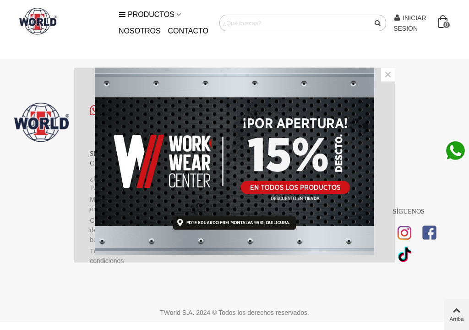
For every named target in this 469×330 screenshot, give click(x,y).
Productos (147, 14)
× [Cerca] (388, 75)
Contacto (188, 31)
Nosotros (140, 31)
